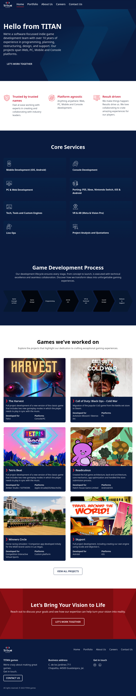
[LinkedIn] (100, 665)
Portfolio (32, 4)
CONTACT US (13, 678)
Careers (60, 4)
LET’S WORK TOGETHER (19, 63)
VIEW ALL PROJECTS (68, 571)
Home (20, 4)
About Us (47, 4)
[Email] (94, 665)
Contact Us (75, 4)
